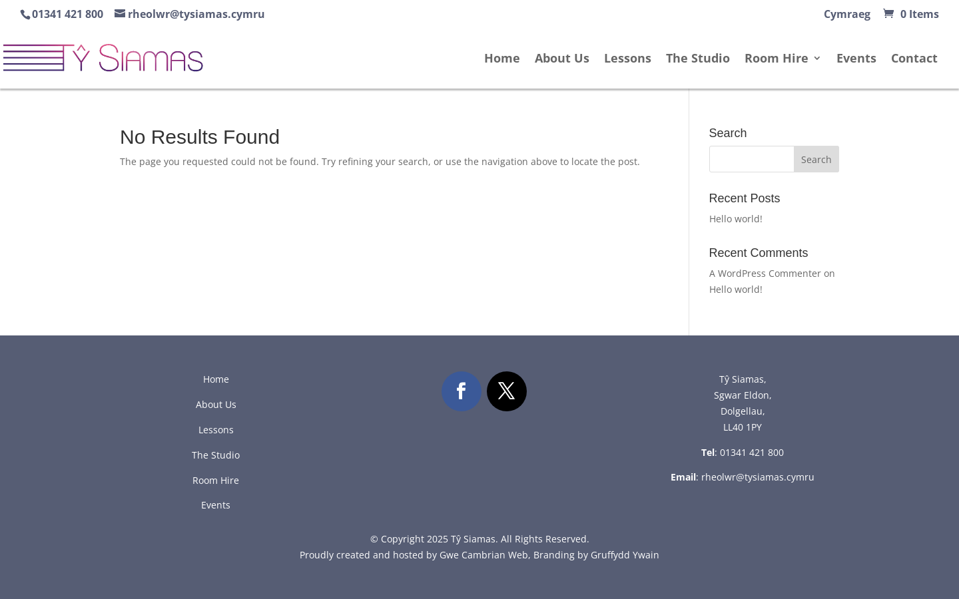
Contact (914, 59)
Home (502, 59)
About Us (562, 59)
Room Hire (776, 59)
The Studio (698, 59)
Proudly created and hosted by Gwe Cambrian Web (414, 554)
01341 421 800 (752, 452)
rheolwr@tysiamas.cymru (757, 477)
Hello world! (736, 218)
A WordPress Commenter (765, 273)
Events (856, 59)
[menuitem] (847, 18)
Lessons (627, 59)
